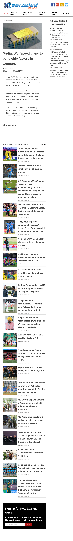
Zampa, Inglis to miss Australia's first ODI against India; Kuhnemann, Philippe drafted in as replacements (59, 33)
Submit (28, 524)
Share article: (10, 125)
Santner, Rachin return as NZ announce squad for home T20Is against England (31, 288)
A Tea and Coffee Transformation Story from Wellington (30, 452)
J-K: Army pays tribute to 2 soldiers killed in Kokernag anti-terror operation (30, 420)
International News (28, 13)
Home (6, 13)
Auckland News (13, 13)
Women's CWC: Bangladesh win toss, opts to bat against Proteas (31, 242)
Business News (42, 13)
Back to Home (7, 20)
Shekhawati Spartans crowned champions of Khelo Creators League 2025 (31, 257)
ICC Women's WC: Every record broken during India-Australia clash (31, 273)
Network (66, 13)
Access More (41, 144)
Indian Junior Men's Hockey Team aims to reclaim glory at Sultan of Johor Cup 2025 (32, 468)
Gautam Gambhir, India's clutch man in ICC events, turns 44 (30, 169)
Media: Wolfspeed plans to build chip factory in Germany (23, 58)
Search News (54, 13)
